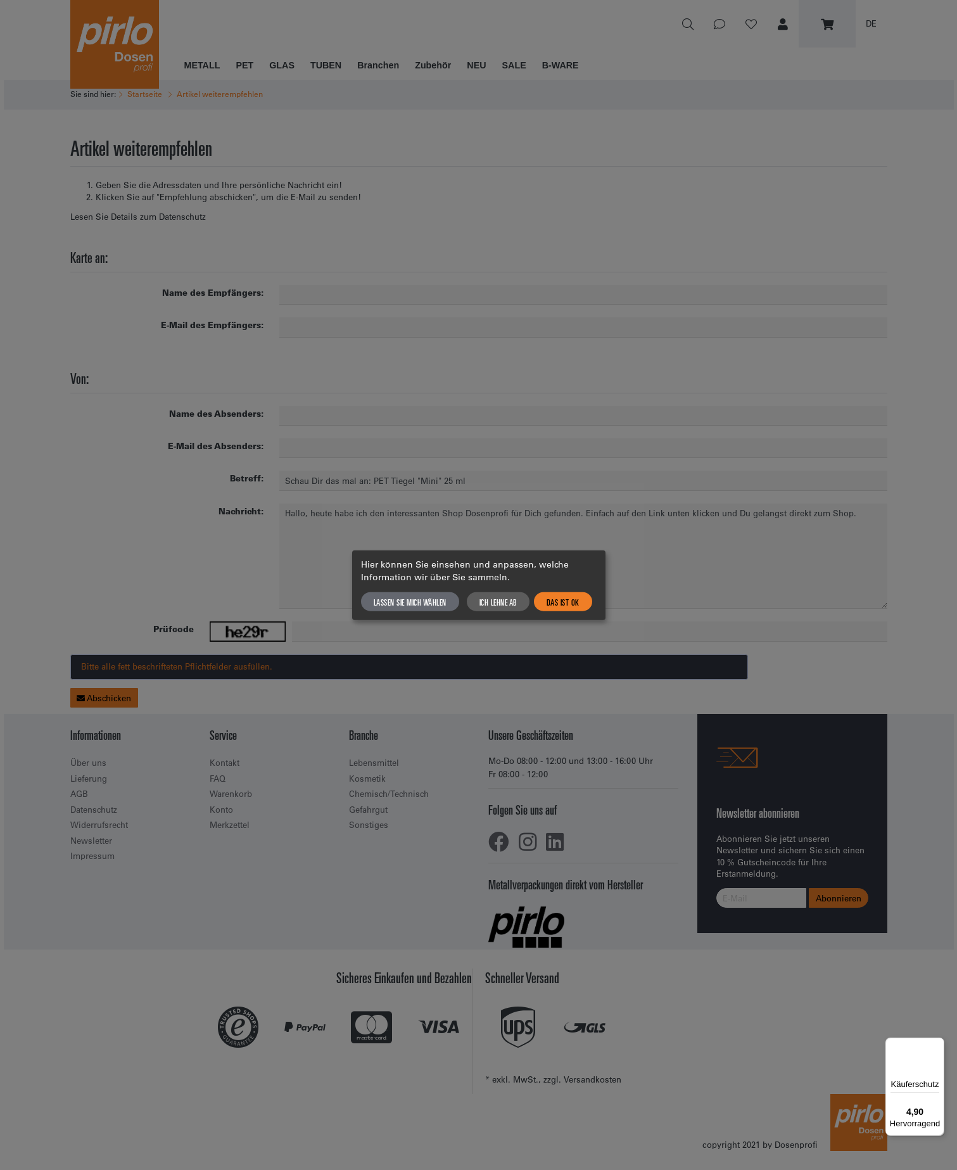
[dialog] (478, 585)
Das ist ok (563, 601)
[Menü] (936, 1045)
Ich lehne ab (498, 601)
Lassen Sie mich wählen (410, 601)
